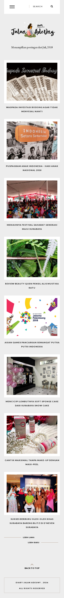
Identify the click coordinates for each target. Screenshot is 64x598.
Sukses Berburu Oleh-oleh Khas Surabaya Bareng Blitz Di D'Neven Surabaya (32, 523)
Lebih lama (28, 537)
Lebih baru (33, 542)
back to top (32, 565)
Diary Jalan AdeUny (28, 582)
